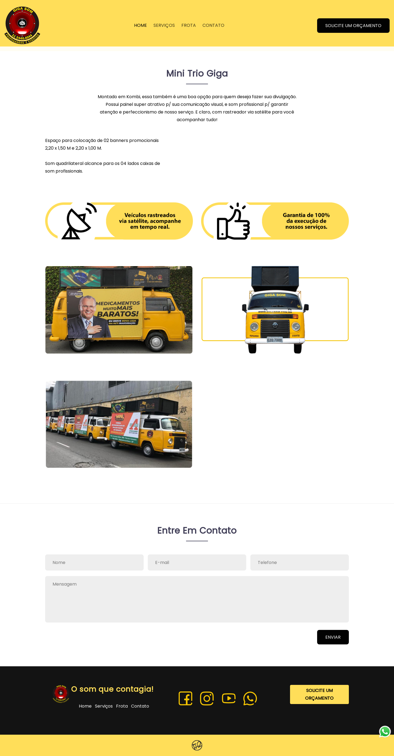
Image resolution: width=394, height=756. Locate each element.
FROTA (188, 26)
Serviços (104, 706)
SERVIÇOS (164, 26)
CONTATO (213, 26)
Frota (122, 706)
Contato (140, 706)
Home (86, 706)
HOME (140, 25)
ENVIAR (333, 637)
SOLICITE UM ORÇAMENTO (354, 26)
